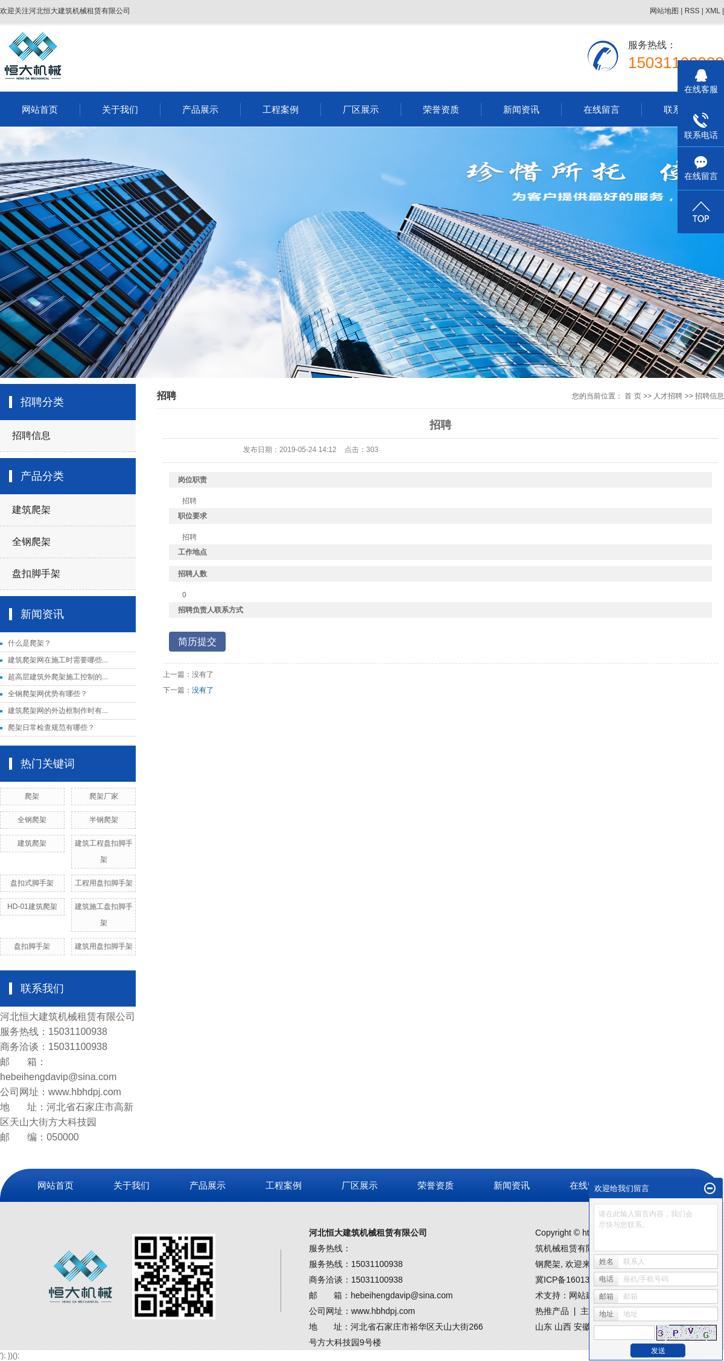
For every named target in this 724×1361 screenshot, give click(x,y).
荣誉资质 (441, 109)
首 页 (632, 396)
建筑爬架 (31, 509)
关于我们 (120, 109)
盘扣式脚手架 (32, 883)
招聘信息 (31, 435)
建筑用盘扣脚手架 (104, 946)
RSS (692, 11)
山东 (543, 1326)
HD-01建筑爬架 (32, 906)
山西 (562, 1326)
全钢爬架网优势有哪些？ (47, 694)
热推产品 (552, 1311)
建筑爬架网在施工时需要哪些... (58, 660)
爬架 (32, 796)
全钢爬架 (31, 541)
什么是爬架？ (29, 643)
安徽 (582, 1326)
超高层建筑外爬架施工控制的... (58, 677)
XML (712, 11)
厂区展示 (361, 109)
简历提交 (197, 641)
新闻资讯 (521, 109)
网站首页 (40, 109)
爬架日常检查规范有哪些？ (51, 727)
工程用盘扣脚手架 (104, 883)
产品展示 (200, 109)
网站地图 (664, 11)
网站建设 (586, 1295)
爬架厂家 (103, 796)
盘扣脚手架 (36, 573)
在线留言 (601, 109)
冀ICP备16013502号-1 (577, 1279)
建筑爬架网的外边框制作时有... (58, 710)
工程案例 (280, 109)
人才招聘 (667, 396)
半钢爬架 (103, 820)
